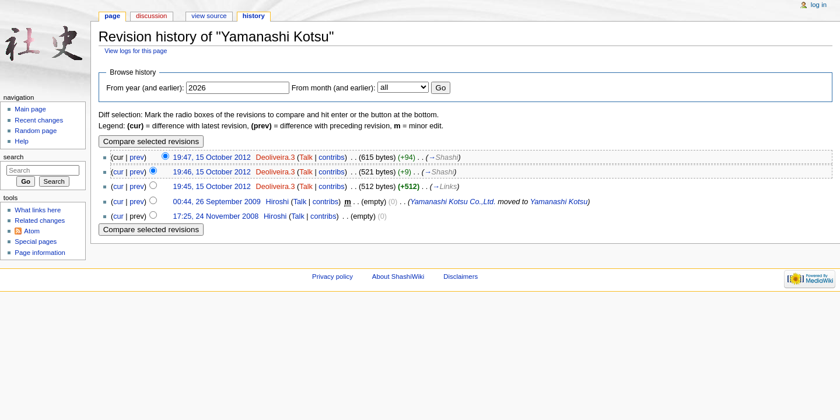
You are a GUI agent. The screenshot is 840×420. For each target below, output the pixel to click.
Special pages (36, 241)
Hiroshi (276, 202)
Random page (36, 130)
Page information (40, 252)
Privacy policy (332, 276)
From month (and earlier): (334, 88)
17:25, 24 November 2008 (216, 216)
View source (208, 15)
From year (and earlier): (145, 88)
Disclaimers (460, 276)
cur (118, 172)
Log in (819, 4)
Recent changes (39, 120)
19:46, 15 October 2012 (212, 172)
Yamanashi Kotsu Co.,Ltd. (452, 202)
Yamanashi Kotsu (559, 202)
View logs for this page (135, 50)
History (254, 15)
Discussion (151, 15)
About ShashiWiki (398, 276)
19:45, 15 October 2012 (212, 187)
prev (137, 157)
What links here (38, 210)
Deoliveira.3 (275, 157)
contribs (331, 157)
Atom (32, 231)
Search (14, 156)
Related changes (40, 220)
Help (22, 141)
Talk (306, 157)
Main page (30, 109)
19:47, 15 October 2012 (212, 157)
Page (112, 15)
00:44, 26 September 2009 (217, 202)
